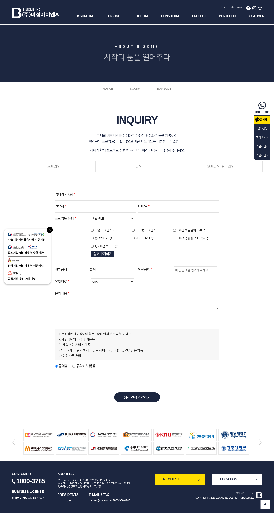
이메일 (144, 206)
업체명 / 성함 (65, 194)
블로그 (248, 9)
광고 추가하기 (102, 254)
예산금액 (145, 270)
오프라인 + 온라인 (221, 166)
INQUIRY (135, 88)
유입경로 (62, 282)
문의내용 (62, 294)
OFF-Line (142, 16)
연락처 (60, 206)
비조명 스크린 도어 (147, 230)
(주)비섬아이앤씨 (35, 13)
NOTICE (108, 88)
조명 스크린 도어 (104, 230)
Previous (13, 442)
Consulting (170, 16)
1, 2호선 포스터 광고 (107, 246)
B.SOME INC (85, 16)
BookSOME (164, 88)
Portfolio (227, 16)
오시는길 (260, 9)
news (239, 7)
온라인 (137, 166)
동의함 (63, 366)
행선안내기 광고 (104, 238)
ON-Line (114, 16)
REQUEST (171, 479)
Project (199, 16)
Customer (255, 16)
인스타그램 (254, 9)
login (223, 7)
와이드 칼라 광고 (146, 238)
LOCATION (228, 479)
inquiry (231, 7)
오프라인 (54, 166)
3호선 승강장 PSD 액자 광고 (194, 238)
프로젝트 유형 (65, 218)
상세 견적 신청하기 (137, 397)
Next (260, 442)
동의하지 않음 (85, 366)
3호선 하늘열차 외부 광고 (193, 230)
